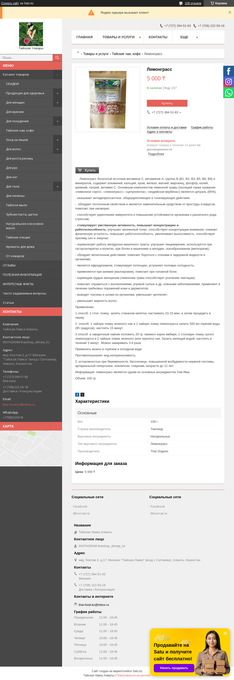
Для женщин (15, 102)
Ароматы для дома (20, 246)
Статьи (8, 302)
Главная (84, 37)
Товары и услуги (118, 37)
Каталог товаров (16, 74)
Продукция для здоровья (25, 93)
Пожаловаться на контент (133, 675)
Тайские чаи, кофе (20, 130)
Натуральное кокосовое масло (24, 225)
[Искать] (57, 57)
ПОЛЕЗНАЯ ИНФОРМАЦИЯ (22, 274)
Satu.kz (137, 671)
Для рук (11, 168)
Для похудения (17, 121)
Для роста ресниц (19, 158)
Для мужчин (15, 112)
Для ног (11, 177)
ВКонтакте (81, 513)
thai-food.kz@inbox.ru (19, 404)
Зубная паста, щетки (22, 214)
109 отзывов (193, 3)
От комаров (15, 256)
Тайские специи (18, 237)
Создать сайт (10, 3)
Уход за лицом (17, 140)
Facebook (80, 506)
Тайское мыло (16, 205)
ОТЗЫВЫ (9, 265)
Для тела (12, 186)
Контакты (158, 37)
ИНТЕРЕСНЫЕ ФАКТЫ (18, 284)
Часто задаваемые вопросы (24, 293)
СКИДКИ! (12, 84)
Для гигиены (15, 195)
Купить (167, 103)
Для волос (13, 149)
